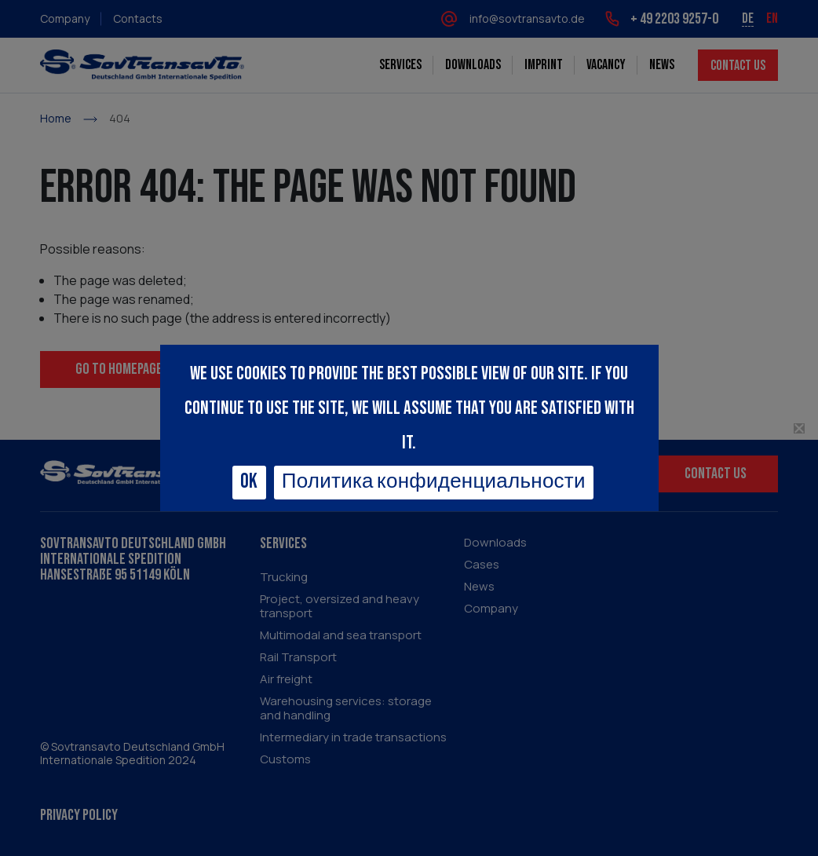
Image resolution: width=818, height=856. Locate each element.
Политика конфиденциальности (434, 482)
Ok (249, 482)
